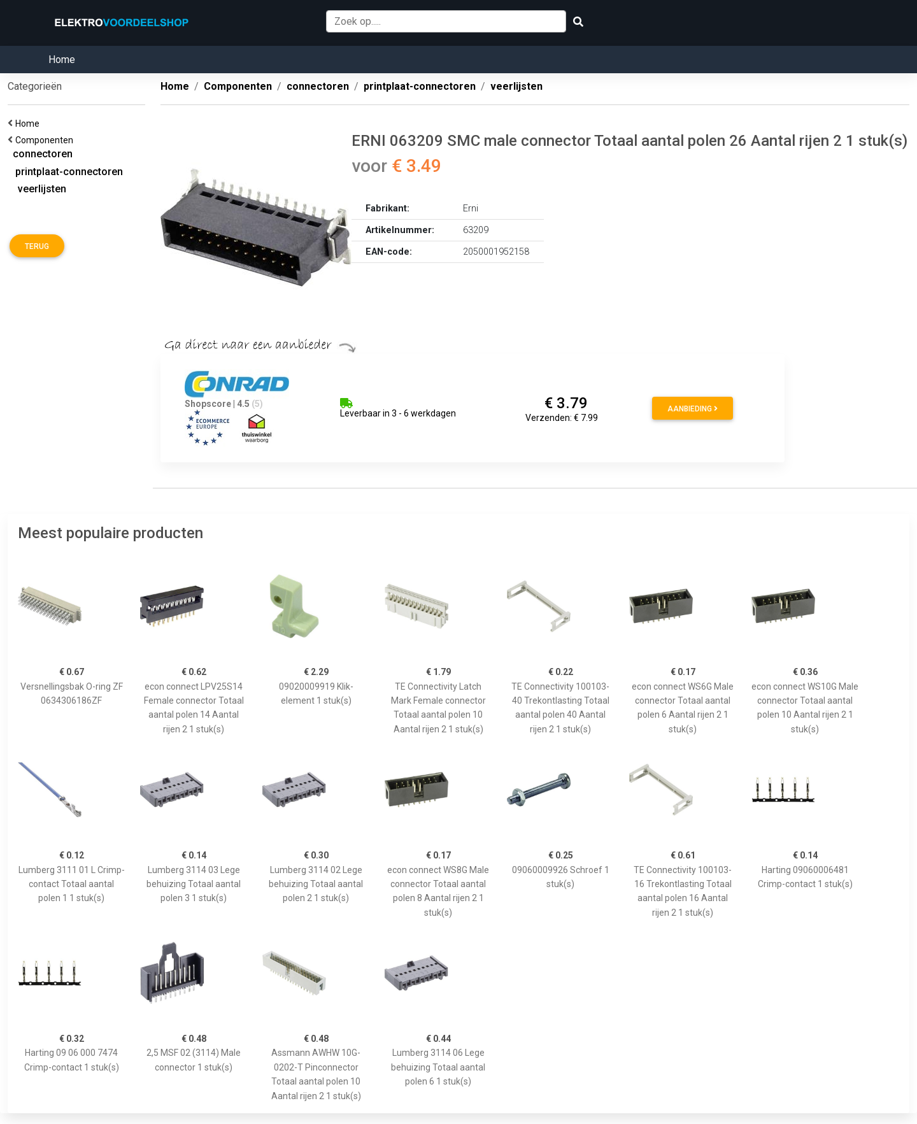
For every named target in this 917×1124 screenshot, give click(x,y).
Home (61, 59)
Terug (37, 246)
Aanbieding (692, 408)
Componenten (46, 140)
